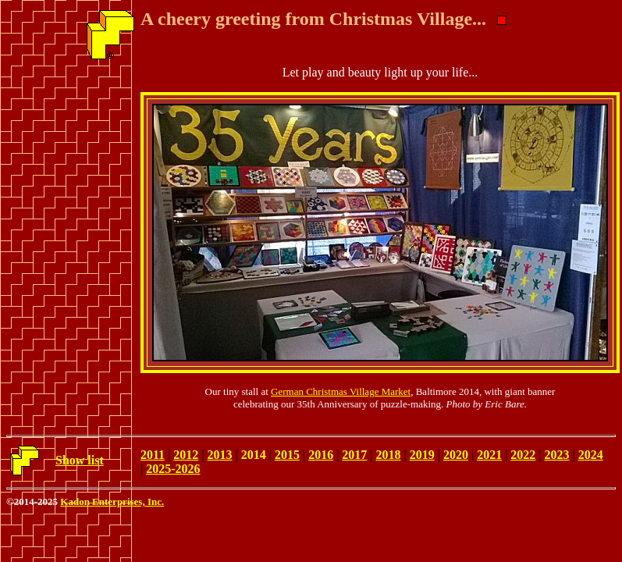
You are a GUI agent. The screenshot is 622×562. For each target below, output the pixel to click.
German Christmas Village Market (341, 391)
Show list (79, 460)
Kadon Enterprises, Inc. (112, 501)
